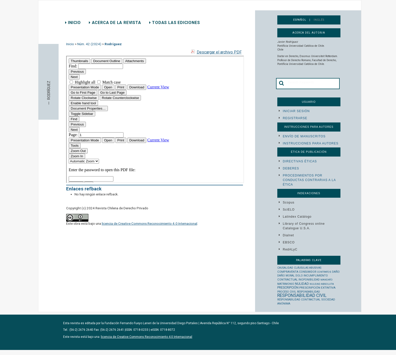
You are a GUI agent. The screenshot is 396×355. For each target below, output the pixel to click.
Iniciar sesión (296, 111)
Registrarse (295, 118)
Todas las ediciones (174, 22)
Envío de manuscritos (304, 136)
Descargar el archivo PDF (219, 52)
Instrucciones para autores (310, 143)
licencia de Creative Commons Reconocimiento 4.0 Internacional (149, 223)
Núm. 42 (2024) (89, 44)
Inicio (73, 22)
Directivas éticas (300, 161)
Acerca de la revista (115, 22)
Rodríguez (113, 44)
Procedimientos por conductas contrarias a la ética (309, 180)
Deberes (291, 168)
